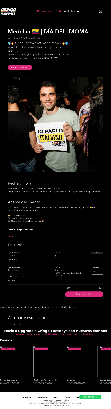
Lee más (11, 236)
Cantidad (95, 268)
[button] (59, 11)
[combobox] (97, 272)
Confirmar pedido (84, 294)
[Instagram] (65, 11)
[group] (55, 365)
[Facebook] (75, 11)
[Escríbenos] (90, 396)
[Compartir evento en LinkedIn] (20, 324)
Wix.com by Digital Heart (60, 405)
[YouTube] (78, 11)
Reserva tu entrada (20, 67)
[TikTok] (68, 11)
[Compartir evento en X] (14, 324)
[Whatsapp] (71, 11)
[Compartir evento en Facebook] (9, 324)
